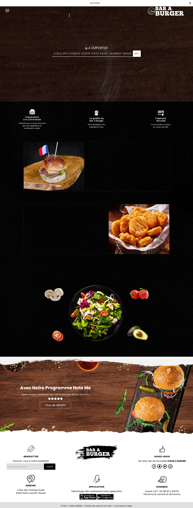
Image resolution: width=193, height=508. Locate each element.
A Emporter (96, 48)
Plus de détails (55, 405)
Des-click (107, 506)
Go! (137, 53)
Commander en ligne (123, 506)
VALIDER (49, 466)
